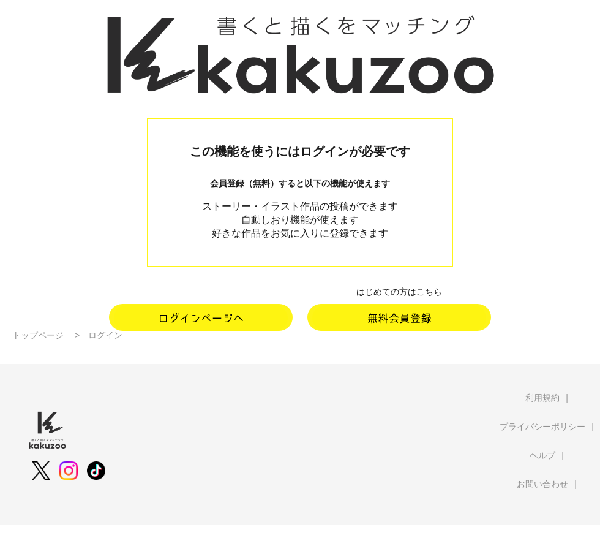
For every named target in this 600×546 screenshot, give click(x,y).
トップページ (38, 335)
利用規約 (542, 398)
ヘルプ (542, 455)
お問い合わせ (542, 484)
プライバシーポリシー (542, 426)
